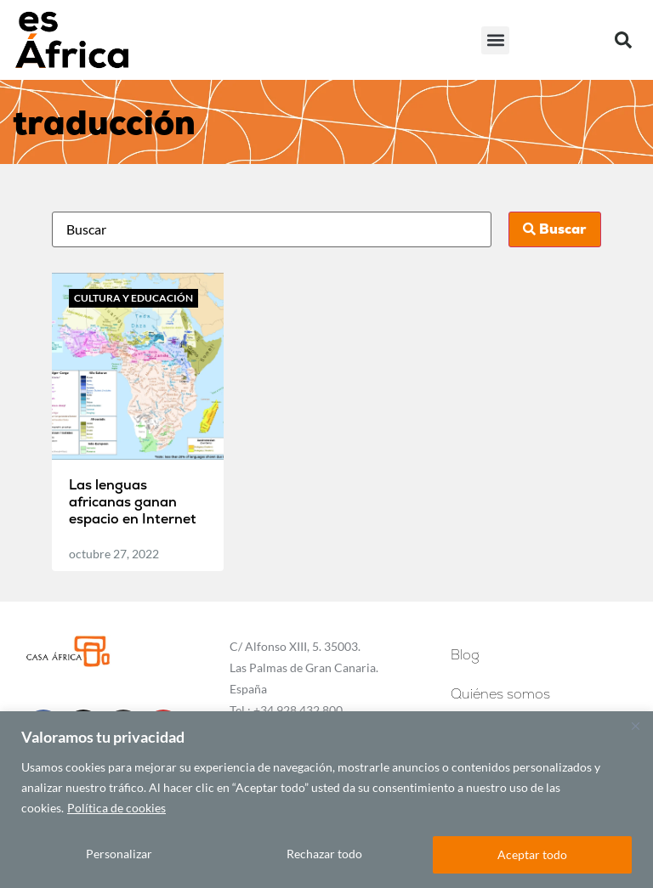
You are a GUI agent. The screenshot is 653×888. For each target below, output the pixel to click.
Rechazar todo (325, 854)
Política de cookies (116, 808)
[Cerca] (635, 726)
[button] (495, 40)
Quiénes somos (500, 694)
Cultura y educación (133, 297)
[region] (326, 800)
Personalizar (119, 854)
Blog (469, 655)
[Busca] (271, 229)
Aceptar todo (533, 854)
